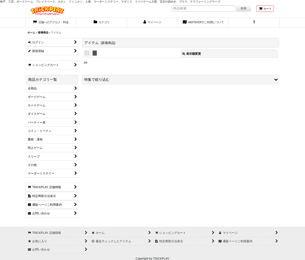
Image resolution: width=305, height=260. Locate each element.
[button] (254, 22)
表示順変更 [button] (191, 53)
